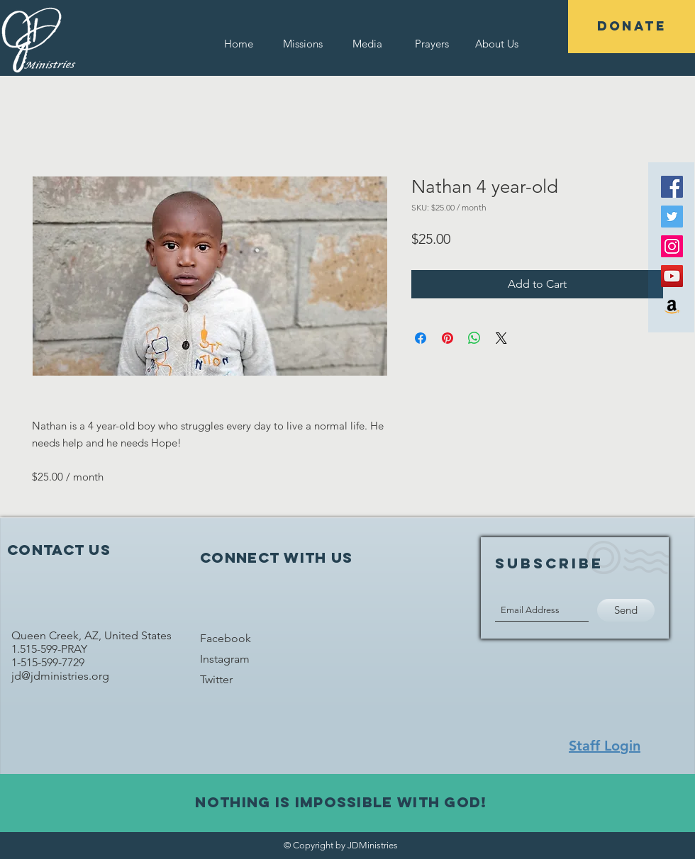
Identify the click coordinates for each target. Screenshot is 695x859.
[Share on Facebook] (420, 338)
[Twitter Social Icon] (672, 217)
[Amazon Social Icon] (672, 306)
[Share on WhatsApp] (474, 338)
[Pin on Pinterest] (447, 338)
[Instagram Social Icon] (672, 246)
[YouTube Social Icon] (672, 276)
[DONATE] (631, 26)
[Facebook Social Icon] (672, 187)
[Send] (626, 610)
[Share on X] (501, 338)
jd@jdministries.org (61, 676)
